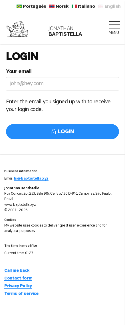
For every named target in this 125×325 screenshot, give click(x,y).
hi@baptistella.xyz (31, 178)
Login (62, 131)
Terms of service (21, 294)
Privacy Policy (18, 286)
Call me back (16, 271)
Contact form (18, 278)
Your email (19, 71)
